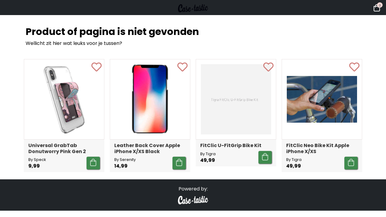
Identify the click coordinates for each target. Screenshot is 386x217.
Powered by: (193, 188)
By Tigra (208, 153)
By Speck (37, 159)
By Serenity (125, 159)
